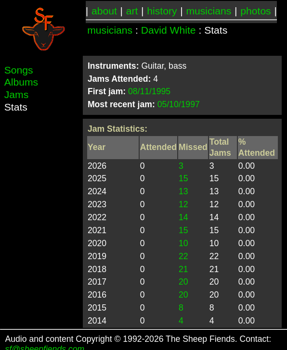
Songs (18, 69)
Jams (16, 94)
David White (168, 30)
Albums (21, 82)
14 (183, 217)
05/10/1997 (178, 104)
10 (183, 243)
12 (183, 204)
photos (255, 10)
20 (183, 282)
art (132, 10)
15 (183, 178)
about (104, 10)
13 (183, 191)
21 (183, 269)
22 (183, 256)
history (162, 10)
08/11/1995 (149, 91)
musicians (208, 10)
